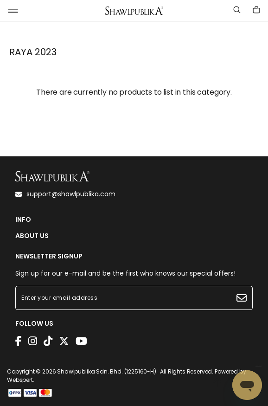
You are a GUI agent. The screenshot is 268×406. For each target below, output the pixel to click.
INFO (23, 219)
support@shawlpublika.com (65, 194)
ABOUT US (32, 236)
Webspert (20, 380)
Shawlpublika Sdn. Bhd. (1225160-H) (106, 371)
